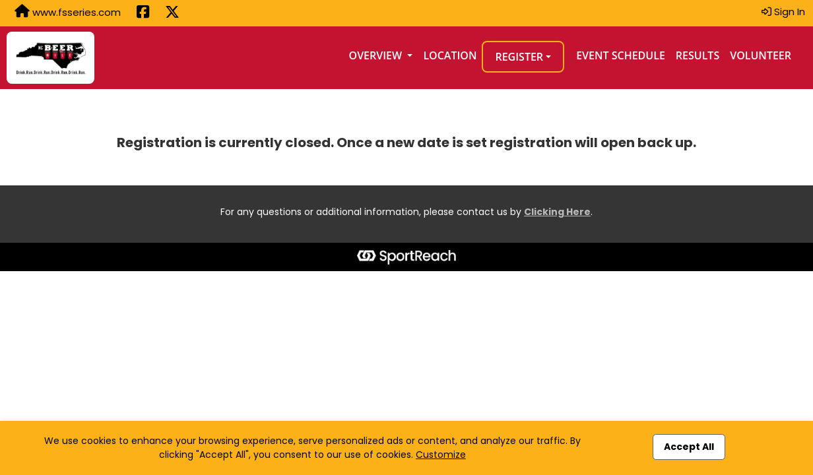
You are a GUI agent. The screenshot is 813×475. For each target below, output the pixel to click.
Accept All (689, 446)
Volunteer (760, 55)
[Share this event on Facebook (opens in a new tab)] (143, 13)
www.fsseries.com (68, 12)
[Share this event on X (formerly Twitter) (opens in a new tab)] (172, 13)
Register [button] (519, 56)
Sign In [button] (783, 11)
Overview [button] (377, 55)
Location (449, 55)
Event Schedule (620, 55)
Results (697, 55)
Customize (441, 454)
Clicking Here (557, 211)
